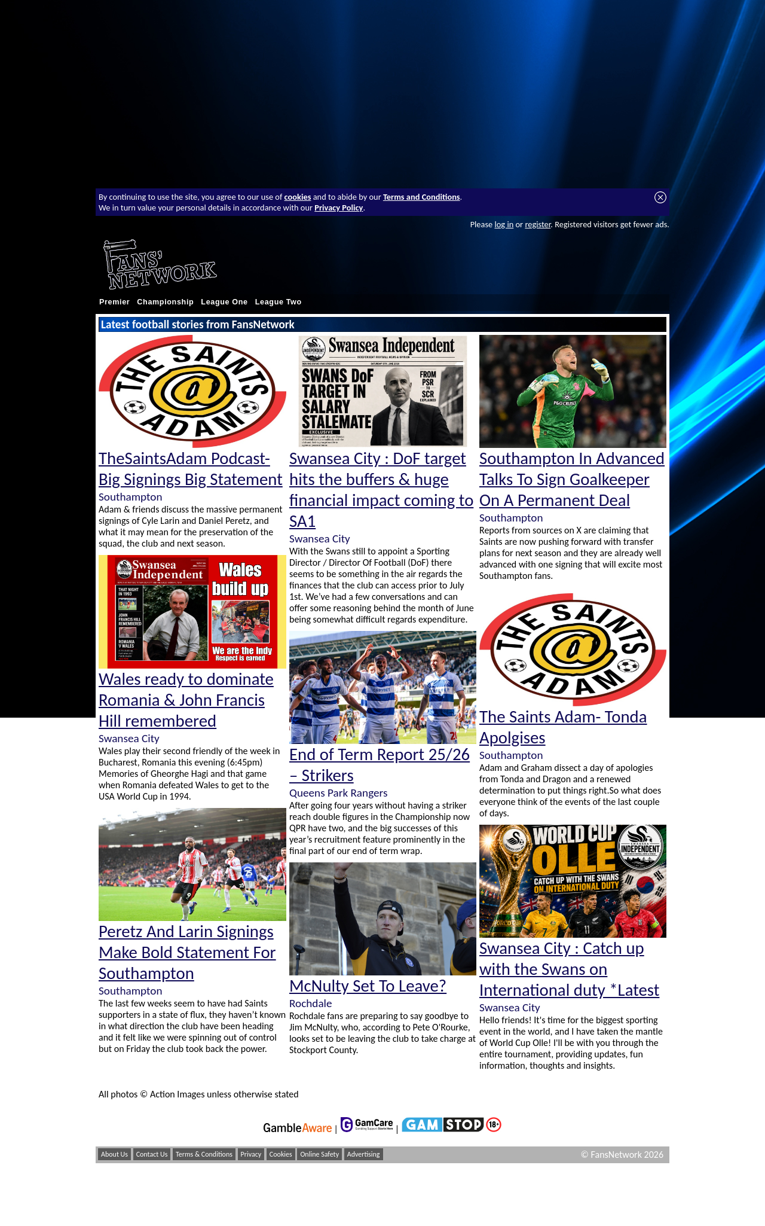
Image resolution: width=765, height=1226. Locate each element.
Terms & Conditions (204, 1154)
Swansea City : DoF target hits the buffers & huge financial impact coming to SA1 (381, 490)
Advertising (363, 1154)
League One (224, 302)
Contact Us (152, 1154)
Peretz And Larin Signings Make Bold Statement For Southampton (187, 952)
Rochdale (310, 1003)
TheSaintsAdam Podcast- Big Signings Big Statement (191, 469)
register (537, 224)
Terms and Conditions (421, 196)
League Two (278, 302)
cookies (297, 196)
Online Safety (319, 1154)
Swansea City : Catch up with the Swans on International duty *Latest (569, 969)
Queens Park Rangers (338, 793)
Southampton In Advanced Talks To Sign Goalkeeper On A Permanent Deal (572, 479)
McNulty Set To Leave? (367, 985)
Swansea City (129, 738)
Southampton (130, 497)
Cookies (281, 1154)
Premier (114, 302)
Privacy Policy (338, 207)
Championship (165, 302)
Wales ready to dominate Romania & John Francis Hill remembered (186, 700)
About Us (114, 1154)
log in (503, 224)
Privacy (251, 1154)
